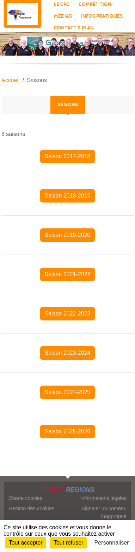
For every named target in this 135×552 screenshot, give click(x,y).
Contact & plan (74, 28)
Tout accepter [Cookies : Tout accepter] (26, 543)
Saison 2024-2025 (68, 392)
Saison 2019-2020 (68, 235)
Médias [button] (63, 16)
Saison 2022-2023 (68, 314)
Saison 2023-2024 (68, 353)
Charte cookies (25, 498)
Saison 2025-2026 (68, 431)
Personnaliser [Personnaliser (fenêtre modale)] (111, 543)
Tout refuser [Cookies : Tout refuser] (68, 543)
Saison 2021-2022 (68, 274)
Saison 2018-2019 (68, 196)
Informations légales (104, 498)
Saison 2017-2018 (68, 156)
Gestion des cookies (31, 508)
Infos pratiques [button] (102, 16)
